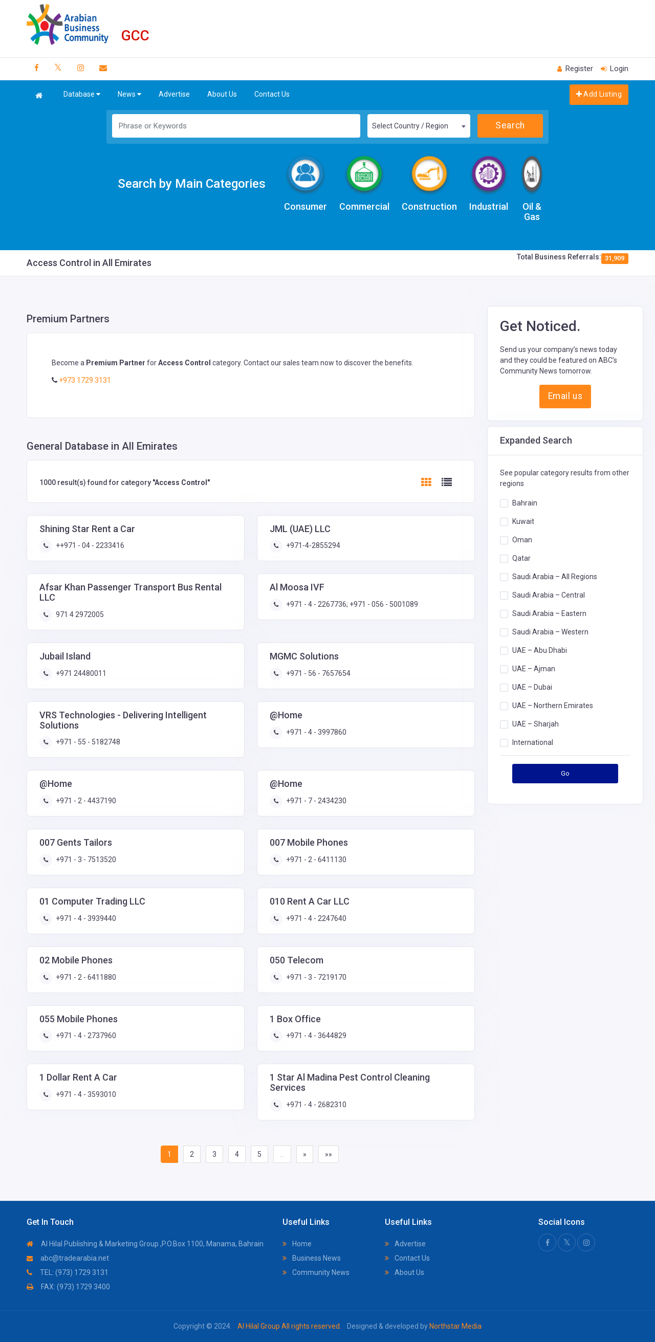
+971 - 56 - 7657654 (318, 673)
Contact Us (272, 94)
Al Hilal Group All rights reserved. (289, 1326)
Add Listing (599, 94)
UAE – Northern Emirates (552, 705)
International (532, 742)
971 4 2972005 (79, 614)
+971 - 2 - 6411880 (85, 977)
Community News (316, 1272)
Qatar (521, 558)
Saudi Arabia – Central (548, 594)
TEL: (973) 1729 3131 (67, 1272)
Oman (522, 539)
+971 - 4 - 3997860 (315, 732)
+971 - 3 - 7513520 (85, 859)
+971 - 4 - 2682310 (315, 1105)
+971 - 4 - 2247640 (315, 918)
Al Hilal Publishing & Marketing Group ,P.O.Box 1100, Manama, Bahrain (145, 1244)
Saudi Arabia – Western (550, 631)
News (129, 94)
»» (328, 1154)
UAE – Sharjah (535, 723)
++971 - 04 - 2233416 (89, 545)
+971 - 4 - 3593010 (85, 1094)
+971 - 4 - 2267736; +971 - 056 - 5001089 (351, 604)
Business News (311, 1258)
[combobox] (418, 126)
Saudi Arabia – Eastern (549, 613)
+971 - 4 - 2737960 (85, 1035)
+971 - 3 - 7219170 (315, 977)
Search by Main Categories (192, 183)
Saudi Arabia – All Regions (554, 576)
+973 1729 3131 (84, 380)
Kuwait (523, 521)
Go (565, 773)
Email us (565, 396)
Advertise (174, 94)
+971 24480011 (80, 673)
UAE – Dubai (532, 687)
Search (510, 125)
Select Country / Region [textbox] (410, 126)
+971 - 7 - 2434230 (315, 801)
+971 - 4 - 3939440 (85, 918)
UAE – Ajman (533, 668)
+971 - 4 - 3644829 (315, 1035)
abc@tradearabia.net (68, 1258)
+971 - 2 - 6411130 (315, 859)
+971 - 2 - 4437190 (85, 801)
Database (81, 94)
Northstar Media (455, 1326)
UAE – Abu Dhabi (539, 650)
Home (297, 1244)
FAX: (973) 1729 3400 (68, 1287)
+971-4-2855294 (312, 545)
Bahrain (524, 502)
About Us (222, 94)
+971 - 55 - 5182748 (87, 742)
